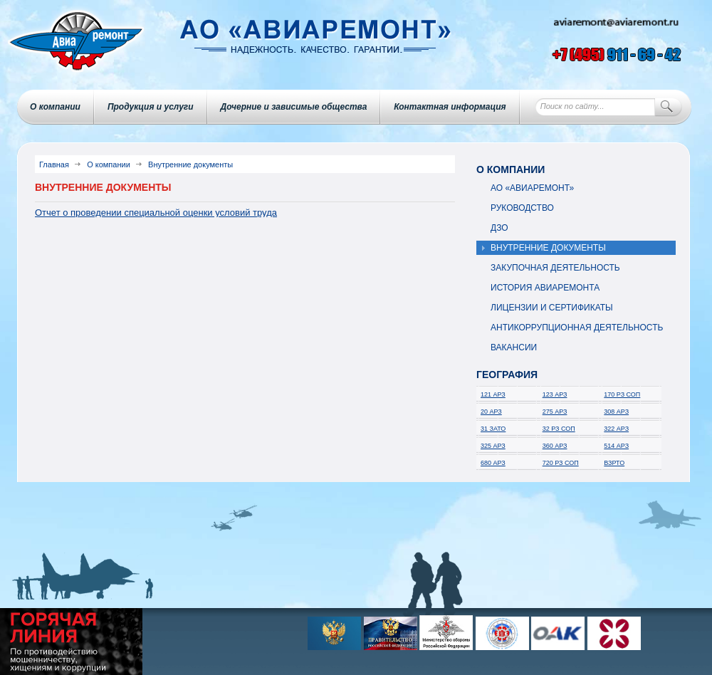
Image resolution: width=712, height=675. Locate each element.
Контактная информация (450, 107)
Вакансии (514, 347)
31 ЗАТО (493, 428)
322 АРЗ (616, 428)
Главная (54, 164)
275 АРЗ (555, 411)
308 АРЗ (616, 411)
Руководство (522, 208)
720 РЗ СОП (561, 462)
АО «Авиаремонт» (532, 188)
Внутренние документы (548, 248)
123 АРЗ (555, 394)
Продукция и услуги (151, 107)
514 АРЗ (616, 445)
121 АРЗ (493, 394)
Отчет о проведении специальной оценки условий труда (156, 212)
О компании (55, 107)
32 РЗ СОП (559, 428)
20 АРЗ (491, 411)
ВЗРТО (614, 462)
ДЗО (499, 228)
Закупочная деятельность (555, 268)
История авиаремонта (545, 288)
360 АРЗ (555, 445)
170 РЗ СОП (622, 394)
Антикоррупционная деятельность (577, 328)
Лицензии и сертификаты (552, 308)
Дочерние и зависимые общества (294, 107)
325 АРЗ (493, 445)
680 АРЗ (493, 462)
